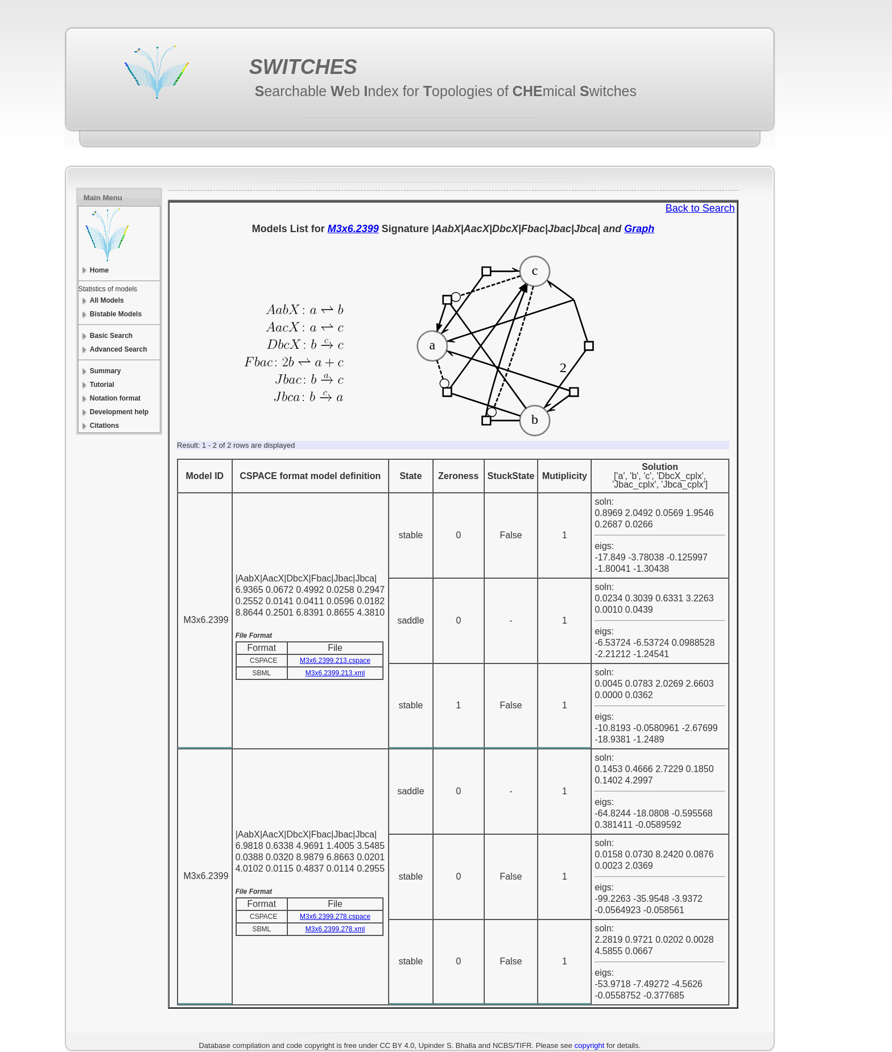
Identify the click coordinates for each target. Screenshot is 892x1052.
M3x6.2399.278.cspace (335, 917)
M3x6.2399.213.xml (335, 673)
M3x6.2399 (353, 228)
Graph (639, 228)
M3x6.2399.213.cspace (335, 661)
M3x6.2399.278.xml (335, 929)
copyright (590, 1045)
